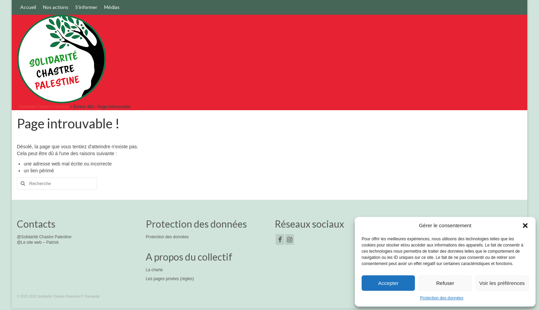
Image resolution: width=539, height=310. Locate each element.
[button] (525, 225)
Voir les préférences (502, 283)
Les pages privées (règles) (170, 278)
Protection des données (441, 298)
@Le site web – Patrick (38, 242)
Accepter (388, 283)
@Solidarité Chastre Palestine (44, 236)
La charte (154, 269)
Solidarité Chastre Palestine (44, 106)
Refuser (445, 283)
